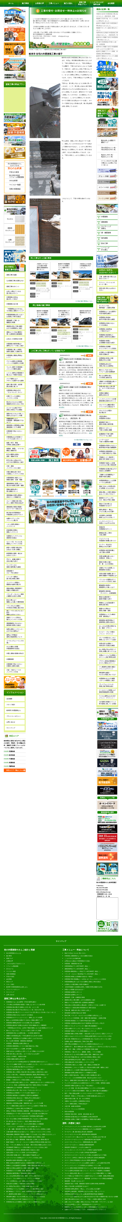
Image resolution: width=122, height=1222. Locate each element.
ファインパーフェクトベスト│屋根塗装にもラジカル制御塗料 (83, 1129)
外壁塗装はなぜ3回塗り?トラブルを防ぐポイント (14, 438)
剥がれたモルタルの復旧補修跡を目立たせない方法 (15, 403)
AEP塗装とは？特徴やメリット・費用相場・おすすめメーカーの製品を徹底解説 (89, 1178)
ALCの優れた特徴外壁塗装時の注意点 (12, 647)
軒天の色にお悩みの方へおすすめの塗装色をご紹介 (15, 461)
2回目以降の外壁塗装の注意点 (104, 417)
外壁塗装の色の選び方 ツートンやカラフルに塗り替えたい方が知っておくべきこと (31, 1012)
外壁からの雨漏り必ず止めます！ (75, 989)
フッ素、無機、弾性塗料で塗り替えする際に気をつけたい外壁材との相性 (28, 1129)
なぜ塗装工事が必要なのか (15, 280)
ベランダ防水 (15, 108)
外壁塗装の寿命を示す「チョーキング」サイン (14, 391)
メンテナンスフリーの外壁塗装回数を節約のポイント (107, 400)
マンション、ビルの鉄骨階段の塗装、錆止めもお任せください (83, 1077)
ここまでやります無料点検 (73, 958)
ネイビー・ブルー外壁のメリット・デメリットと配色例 (23, 1178)
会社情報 (9, 979)
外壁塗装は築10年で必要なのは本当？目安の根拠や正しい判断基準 (26, 1025)
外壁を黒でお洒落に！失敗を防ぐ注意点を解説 (107, 644)
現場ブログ (39, 49)
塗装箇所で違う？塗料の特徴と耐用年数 (106, 423)
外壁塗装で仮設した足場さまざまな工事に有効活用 (107, 464)
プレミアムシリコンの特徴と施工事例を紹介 (106, 685)
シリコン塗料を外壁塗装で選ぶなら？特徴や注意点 (15, 374)
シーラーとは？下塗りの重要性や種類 (106, 440)
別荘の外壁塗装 (69, 1111)
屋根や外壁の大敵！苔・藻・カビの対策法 (106, 563)
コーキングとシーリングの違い (15, 642)
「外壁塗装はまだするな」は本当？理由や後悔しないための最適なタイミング (29, 1028)
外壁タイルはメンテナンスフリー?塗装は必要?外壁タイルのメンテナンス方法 (88, 1036)
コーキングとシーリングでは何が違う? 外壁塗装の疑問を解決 (24, 1116)
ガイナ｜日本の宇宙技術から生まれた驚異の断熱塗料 (81, 1160)
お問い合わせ (10, 722)
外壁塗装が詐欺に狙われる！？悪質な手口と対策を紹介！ (23, 1098)
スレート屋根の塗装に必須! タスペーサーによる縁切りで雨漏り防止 (26, 1106)
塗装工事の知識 (11, 275)
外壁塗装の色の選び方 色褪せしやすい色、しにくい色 (22, 1007)
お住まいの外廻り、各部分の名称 (16, 1056)
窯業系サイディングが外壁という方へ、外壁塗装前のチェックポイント (86, 1207)
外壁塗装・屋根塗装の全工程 (73, 963)
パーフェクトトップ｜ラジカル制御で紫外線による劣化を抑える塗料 (85, 1126)
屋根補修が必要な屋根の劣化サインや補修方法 (14, 496)
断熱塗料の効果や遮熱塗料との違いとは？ (107, 586)
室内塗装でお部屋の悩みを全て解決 (75, 1013)
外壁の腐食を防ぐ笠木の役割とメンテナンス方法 (15, 473)
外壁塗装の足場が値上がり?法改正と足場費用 (108, 470)
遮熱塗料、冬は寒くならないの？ (75, 1181)
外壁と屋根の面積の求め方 (15, 653)
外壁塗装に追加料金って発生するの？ (105, 330)
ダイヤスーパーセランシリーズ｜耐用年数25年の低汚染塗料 (83, 1139)
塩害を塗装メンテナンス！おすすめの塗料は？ (15, 630)
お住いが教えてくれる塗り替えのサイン (13, 292)
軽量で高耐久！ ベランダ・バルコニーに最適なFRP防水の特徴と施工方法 (28, 1142)
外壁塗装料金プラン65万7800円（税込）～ (77, 966)
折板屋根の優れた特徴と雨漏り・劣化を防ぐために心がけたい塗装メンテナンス (89, 1033)
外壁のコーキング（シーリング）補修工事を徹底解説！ (81, 1026)
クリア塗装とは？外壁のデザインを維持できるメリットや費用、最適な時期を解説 (89, 1176)
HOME (31, 49)
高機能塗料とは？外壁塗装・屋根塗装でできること (15, 420)
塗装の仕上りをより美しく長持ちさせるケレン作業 (15, 414)
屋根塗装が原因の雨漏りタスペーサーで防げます (14, 508)
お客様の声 (9, 961)
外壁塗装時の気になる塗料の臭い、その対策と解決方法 (23, 1033)
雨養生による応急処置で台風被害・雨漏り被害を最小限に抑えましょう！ (28, 1165)
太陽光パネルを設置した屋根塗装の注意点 (107, 569)
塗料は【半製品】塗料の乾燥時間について (14, 636)
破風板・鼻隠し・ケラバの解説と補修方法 (15, 449)
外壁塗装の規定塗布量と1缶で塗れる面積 (107, 551)
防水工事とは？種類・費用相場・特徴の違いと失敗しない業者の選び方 (27, 1139)
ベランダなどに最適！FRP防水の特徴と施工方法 (15, 607)
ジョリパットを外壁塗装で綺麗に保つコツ (107, 539)
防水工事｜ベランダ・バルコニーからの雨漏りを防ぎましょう (83, 1015)
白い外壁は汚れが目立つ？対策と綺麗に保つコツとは (107, 650)
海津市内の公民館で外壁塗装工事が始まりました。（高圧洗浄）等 (107, 34)
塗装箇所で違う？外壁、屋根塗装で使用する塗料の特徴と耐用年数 (85, 1183)
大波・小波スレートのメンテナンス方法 (13, 671)
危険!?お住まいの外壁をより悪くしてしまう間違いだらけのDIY (25, 1051)
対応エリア (9, 981)
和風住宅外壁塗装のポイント (105, 528)
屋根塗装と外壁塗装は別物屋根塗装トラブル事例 (15, 426)
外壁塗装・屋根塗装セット (15, 102)
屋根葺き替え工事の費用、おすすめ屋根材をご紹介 (80, 1000)
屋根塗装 (15, 96)
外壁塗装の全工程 (12, 304)
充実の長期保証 (11, 974)
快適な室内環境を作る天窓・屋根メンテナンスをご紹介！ (82, 1059)
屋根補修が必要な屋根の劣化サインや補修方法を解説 (81, 1072)
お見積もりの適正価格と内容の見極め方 (107, 353)
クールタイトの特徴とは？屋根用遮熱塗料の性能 (107, 691)
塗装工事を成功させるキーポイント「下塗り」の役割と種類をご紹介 (85, 1199)
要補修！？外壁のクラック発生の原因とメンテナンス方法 (23, 1080)
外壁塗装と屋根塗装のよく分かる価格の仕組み (79, 956)
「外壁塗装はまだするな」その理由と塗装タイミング (15, 310)
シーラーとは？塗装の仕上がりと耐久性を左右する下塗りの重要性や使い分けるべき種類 (91, 1196)
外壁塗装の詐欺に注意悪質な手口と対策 (106, 359)
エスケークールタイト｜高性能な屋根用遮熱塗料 (79, 1145)
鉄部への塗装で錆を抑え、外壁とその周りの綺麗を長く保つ (83, 1075)
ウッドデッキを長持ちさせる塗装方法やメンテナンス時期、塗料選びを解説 (87, 1083)
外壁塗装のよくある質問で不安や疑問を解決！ (107, 312)
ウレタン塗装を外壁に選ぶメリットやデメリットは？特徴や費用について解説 (88, 1173)
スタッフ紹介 (10, 704)
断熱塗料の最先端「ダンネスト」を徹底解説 (107, 592)
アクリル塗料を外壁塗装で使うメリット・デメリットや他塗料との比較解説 (87, 1170)
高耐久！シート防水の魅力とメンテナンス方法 (14, 618)
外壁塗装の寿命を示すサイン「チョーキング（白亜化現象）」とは (26, 1077)
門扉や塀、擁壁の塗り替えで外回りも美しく (78, 1010)
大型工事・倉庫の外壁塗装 (73, 1106)
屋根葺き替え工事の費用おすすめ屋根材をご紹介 (14, 327)
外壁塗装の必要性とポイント (73, 992)
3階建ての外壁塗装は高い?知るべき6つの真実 (107, 382)
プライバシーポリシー (13, 716)
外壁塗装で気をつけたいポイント (14, 432)
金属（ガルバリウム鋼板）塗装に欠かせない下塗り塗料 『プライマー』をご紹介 (89, 1202)
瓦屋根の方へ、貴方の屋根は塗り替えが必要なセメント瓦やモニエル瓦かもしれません (91, 1046)
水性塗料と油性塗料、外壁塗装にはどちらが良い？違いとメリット (85, 1191)
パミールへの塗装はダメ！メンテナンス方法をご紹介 (107, 580)
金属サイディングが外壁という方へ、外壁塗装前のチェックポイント (85, 1209)
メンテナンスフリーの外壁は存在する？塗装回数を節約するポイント (27, 1061)
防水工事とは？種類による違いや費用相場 (15, 601)
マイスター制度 (11, 971)
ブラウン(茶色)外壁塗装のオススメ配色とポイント (107, 662)
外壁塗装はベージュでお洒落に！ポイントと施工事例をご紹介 (25, 1189)
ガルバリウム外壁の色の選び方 (105, 411)
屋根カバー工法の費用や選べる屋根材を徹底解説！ (80, 1002)
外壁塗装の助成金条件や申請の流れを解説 (107, 318)
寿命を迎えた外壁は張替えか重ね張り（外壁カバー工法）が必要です (85, 1005)
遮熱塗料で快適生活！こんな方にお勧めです (78, 1147)
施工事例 (9, 956)
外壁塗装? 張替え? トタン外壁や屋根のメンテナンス (80, 1031)
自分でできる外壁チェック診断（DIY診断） (19, 1048)
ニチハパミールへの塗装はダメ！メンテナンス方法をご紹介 (24, 1157)
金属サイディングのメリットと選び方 (12, 519)
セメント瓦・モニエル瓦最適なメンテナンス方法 (14, 543)
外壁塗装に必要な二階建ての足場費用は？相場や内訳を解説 (83, 1119)
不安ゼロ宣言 (10, 976)
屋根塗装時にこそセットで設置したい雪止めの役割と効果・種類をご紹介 (87, 1067)
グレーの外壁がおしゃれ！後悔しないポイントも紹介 (107, 638)
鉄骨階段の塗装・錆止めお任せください (14, 554)
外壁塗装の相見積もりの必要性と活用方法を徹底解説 (22, 1095)
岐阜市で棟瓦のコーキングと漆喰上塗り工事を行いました (107, 57)
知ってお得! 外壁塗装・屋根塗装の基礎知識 (19, 1041)
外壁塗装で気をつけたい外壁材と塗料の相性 (14, 665)
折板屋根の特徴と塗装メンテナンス (12, 531)
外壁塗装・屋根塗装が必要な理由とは (17, 1043)
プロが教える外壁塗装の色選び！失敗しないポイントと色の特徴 (25, 1004)
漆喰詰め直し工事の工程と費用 (105, 534)
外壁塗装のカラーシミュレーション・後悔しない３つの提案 (24, 1017)
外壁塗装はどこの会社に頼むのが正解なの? (19, 1108)
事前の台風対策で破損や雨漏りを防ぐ (105, 598)
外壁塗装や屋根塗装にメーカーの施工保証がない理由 (107, 452)
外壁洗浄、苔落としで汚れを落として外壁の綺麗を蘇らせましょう (85, 1096)
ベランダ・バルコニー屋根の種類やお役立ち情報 (15, 595)
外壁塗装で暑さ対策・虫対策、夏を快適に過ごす (79, 1114)
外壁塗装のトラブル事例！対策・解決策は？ (107, 615)
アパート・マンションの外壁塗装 (75, 1109)
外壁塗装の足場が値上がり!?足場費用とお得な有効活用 (81, 1116)
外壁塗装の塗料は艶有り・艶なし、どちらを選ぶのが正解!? (82, 1189)
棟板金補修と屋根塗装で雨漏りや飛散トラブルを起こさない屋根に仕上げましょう (31, 1134)
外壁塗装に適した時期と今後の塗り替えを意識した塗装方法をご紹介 (27, 1072)
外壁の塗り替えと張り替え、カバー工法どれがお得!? (107, 388)
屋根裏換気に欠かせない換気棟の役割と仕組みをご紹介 (23, 1150)
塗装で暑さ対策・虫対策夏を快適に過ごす (14, 385)
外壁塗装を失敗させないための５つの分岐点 (19, 1015)
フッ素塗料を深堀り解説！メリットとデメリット (107, 668)
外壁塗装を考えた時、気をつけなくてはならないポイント (23, 1090)
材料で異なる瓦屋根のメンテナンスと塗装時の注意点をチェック (84, 1044)
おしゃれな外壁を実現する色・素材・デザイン (107, 627)
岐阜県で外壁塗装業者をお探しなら (17, 987)
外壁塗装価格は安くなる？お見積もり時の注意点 (15, 315)
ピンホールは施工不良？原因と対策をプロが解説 (14, 409)
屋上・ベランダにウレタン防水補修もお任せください (15, 612)
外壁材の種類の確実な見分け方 (104, 394)
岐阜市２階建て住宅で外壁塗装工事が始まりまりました (107, 24)
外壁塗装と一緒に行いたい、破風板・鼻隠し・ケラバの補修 (83, 1052)
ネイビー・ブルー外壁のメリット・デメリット (107, 633)
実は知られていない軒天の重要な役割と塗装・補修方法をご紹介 (84, 1054)
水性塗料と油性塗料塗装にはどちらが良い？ (107, 516)
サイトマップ (10, 728)
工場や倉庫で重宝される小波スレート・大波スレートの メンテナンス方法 (28, 1132)
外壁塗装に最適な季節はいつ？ (14, 356)
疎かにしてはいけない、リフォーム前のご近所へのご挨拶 (23, 1030)
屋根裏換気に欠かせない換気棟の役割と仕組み (14, 624)
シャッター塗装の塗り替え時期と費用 (12, 577)
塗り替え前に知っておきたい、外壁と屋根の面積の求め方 (23, 1121)
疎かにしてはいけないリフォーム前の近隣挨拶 (107, 371)
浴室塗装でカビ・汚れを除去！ (12, 572)
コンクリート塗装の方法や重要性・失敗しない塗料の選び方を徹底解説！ (87, 1090)
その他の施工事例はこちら (83, 301)
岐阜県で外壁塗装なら (13, 710)
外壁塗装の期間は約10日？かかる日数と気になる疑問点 (23, 1023)
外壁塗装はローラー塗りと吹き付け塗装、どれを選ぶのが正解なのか (27, 1113)
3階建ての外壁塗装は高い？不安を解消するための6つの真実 (24, 1035)
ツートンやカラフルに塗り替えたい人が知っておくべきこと (109, 163)
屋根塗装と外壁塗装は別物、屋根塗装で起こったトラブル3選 (24, 1103)
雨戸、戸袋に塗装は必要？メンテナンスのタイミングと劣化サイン (85, 1093)
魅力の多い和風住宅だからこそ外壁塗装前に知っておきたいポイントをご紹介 (88, 1039)
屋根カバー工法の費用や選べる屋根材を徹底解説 (14, 333)
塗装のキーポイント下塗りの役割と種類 (105, 429)
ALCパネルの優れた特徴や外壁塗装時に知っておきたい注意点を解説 (27, 1119)
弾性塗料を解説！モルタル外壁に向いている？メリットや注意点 (25, 1196)
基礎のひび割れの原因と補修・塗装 (104, 609)
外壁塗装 (15, 90)
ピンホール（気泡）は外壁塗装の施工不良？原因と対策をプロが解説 (27, 1085)
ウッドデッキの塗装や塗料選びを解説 (13, 566)
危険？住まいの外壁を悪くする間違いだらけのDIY (107, 487)
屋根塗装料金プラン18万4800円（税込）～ (77, 969)
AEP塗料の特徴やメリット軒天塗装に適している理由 (107, 703)
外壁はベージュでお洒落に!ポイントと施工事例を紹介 (108, 656)
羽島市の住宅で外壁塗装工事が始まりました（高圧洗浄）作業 (107, 15)
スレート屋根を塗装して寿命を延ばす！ (77, 1103)
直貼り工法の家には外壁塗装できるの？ (105, 505)
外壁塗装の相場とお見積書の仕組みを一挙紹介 (79, 976)
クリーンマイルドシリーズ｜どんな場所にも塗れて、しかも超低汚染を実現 (87, 1163)
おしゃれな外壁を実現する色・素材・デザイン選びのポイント (25, 1176)
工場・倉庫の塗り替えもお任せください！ (107, 277)
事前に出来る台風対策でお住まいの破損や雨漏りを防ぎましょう (25, 1163)
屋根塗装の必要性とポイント (73, 994)
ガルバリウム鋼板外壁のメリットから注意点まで (107, 405)
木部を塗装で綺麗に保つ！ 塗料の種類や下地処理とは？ (23, 1155)
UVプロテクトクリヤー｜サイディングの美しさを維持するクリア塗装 (85, 1155)
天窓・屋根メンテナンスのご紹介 (13, 467)
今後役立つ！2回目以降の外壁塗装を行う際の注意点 (80, 1007)
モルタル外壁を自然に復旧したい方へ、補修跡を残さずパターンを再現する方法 (30, 1082)
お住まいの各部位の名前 (14, 339)
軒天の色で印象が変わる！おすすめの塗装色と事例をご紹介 (83, 1057)
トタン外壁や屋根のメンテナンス (12, 525)
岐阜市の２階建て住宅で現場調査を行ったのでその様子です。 (107, 48)
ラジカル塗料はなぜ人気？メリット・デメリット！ (107, 697)
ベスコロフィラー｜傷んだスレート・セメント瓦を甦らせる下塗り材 (85, 1137)
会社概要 (9, 699)
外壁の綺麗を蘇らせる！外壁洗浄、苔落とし (107, 557)
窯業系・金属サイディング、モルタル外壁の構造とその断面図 (25, 1124)
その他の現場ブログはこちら (83, 440)
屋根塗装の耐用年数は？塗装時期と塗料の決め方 (107, 621)
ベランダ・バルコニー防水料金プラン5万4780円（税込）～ (82, 974)
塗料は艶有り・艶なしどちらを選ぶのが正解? (106, 510)
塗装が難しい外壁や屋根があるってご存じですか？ (107, 493)
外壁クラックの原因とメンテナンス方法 (13, 397)
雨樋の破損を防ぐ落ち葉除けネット (12, 490)
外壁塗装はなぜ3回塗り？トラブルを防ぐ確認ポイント (22, 1093)
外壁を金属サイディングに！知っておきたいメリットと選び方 (83, 1028)
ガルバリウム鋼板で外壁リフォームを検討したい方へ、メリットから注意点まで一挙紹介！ (33, 1064)
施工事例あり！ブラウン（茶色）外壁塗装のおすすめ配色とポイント (27, 1191)
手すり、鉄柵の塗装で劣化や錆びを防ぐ (13, 560)
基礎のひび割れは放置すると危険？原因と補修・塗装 (22, 1168)
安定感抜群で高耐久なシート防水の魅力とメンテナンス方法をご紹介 (27, 1147)
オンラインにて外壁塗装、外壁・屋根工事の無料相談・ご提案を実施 (85, 1018)
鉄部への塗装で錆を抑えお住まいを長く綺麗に (14, 548)
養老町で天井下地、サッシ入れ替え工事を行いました (107, 20)
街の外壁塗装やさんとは (13, 953)
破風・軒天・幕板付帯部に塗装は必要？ (13, 443)
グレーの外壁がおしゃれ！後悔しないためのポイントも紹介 (24, 1181)
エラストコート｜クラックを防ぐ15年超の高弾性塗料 (81, 1152)
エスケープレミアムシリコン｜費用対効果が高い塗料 (81, 1142)
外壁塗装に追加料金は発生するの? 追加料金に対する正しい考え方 (84, 1023)
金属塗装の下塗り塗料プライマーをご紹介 (106, 435)
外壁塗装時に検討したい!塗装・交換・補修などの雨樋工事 (82, 1065)
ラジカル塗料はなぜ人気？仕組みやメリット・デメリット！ (24, 1199)
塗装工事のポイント (12, 286)
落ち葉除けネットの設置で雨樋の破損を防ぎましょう (81, 1070)
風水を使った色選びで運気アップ (108, 141)
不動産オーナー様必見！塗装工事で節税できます (107, 458)
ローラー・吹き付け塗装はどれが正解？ (105, 545)
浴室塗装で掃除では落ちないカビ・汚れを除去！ (79, 1085)
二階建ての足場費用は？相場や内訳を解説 (107, 475)
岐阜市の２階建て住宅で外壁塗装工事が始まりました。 (107, 38)
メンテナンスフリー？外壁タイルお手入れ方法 (107, 522)
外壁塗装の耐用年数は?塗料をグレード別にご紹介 (15, 344)
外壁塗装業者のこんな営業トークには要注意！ (107, 481)
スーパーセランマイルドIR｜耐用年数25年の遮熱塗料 (81, 1134)
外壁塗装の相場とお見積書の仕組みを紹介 (107, 341)
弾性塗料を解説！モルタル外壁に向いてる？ (107, 673)
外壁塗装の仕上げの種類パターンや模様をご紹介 (107, 679)
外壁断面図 (10, 659)
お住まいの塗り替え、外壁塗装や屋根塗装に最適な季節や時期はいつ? (27, 1074)
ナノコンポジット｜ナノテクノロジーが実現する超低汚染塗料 (83, 1150)
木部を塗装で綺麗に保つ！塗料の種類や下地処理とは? (108, 574)
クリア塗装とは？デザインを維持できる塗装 (15, 379)
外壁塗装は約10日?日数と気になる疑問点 (106, 365)
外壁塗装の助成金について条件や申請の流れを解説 (80, 1020)
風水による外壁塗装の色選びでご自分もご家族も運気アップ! (24, 1020)
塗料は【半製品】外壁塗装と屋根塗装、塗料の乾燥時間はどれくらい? (27, 1111)
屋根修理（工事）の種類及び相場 (12, 321)
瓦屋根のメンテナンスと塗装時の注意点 (14, 537)
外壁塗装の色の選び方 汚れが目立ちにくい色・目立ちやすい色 (25, 1010)
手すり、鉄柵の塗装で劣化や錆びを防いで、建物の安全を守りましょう (86, 1080)
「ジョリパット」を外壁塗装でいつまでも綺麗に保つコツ (23, 1126)
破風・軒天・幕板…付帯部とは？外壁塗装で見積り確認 (81, 1049)
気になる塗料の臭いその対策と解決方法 (105, 376)
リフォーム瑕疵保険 (12, 966)
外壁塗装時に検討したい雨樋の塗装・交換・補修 (14, 478)
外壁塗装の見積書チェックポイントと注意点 (107, 347)
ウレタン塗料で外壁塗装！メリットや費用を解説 (15, 368)
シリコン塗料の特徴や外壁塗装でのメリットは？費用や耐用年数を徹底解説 (87, 1168)
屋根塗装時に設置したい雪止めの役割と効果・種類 (15, 484)
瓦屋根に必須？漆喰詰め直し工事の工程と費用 (79, 1041)
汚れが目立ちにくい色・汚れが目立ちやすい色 (109, 148)
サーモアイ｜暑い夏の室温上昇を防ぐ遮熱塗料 (79, 1132)
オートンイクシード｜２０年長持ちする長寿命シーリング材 (83, 1165)
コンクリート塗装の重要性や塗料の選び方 (13, 583)
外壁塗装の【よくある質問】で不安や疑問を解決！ (21, 1002)
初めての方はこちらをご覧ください (75, 953)
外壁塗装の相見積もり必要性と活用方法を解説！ (107, 336)
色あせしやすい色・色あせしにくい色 (107, 156)
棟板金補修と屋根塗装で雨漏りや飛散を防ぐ (14, 589)
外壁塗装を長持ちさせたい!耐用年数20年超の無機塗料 (108, 446)
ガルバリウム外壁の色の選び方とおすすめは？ (20, 1067)
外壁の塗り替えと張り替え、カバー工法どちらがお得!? (22, 1054)
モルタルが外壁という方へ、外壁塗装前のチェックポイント (83, 1204)
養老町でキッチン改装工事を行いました (107, 29)
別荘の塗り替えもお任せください (107, 289)
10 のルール (9, 969)
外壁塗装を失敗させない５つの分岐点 (107, 324)
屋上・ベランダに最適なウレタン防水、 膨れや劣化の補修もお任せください (29, 1145)
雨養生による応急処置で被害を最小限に (107, 604)
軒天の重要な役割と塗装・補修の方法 (12, 455)
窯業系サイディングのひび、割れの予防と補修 (107, 499)
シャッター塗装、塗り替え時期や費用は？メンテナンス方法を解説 (85, 1088)
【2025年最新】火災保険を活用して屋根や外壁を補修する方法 (83, 987)
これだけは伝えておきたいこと (15, 963)
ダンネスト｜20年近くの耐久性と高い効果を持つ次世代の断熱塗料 (85, 1157)
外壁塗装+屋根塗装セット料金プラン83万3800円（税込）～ (83, 971)
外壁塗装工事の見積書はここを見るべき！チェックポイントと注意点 (85, 979)
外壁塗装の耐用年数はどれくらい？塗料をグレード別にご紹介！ (25, 1069)
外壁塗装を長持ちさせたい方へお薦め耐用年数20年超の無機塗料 (84, 1194)
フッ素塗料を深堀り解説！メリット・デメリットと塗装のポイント (26, 1194)
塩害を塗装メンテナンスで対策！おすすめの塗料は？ (22, 1152)
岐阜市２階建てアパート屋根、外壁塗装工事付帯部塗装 (107, 52)
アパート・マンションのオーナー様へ (107, 283)
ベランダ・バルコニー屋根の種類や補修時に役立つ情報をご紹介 (25, 1137)
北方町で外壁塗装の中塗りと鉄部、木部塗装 (106, 43)
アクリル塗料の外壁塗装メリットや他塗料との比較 (15, 362)
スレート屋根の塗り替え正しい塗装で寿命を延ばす (15, 502)
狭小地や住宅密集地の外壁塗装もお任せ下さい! (14, 513)
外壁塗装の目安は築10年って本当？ (12, 298)
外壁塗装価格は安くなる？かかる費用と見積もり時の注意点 (83, 981)
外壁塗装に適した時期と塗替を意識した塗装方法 (14, 350)
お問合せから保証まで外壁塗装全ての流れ (77, 961)
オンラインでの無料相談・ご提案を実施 (107, 306)
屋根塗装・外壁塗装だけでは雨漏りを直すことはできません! (24, 1038)
